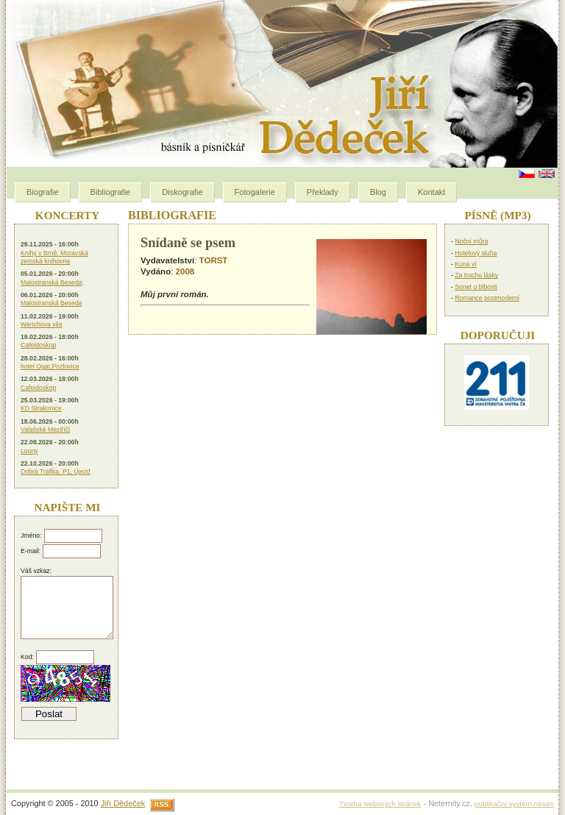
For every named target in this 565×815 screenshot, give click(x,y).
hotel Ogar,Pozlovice (50, 366)
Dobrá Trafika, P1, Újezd (55, 471)
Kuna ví (465, 264)
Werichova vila (41, 324)
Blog (378, 192)
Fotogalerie (255, 192)
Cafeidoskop (38, 345)
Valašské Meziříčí (45, 429)
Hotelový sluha (476, 253)
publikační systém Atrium (514, 804)
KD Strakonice (41, 408)
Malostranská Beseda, (52, 282)
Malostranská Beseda (51, 303)
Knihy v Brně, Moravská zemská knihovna (54, 257)
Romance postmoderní (487, 298)
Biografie (42, 192)
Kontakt (431, 192)
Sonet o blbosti (476, 287)
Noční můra (471, 241)
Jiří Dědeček (123, 803)
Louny (29, 451)
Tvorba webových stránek (380, 804)
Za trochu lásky (476, 275)
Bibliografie (110, 192)
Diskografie (182, 192)
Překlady (322, 192)
